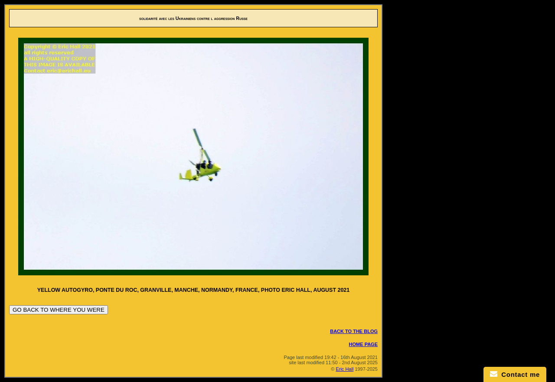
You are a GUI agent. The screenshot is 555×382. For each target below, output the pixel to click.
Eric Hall (344, 369)
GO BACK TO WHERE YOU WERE (58, 310)
